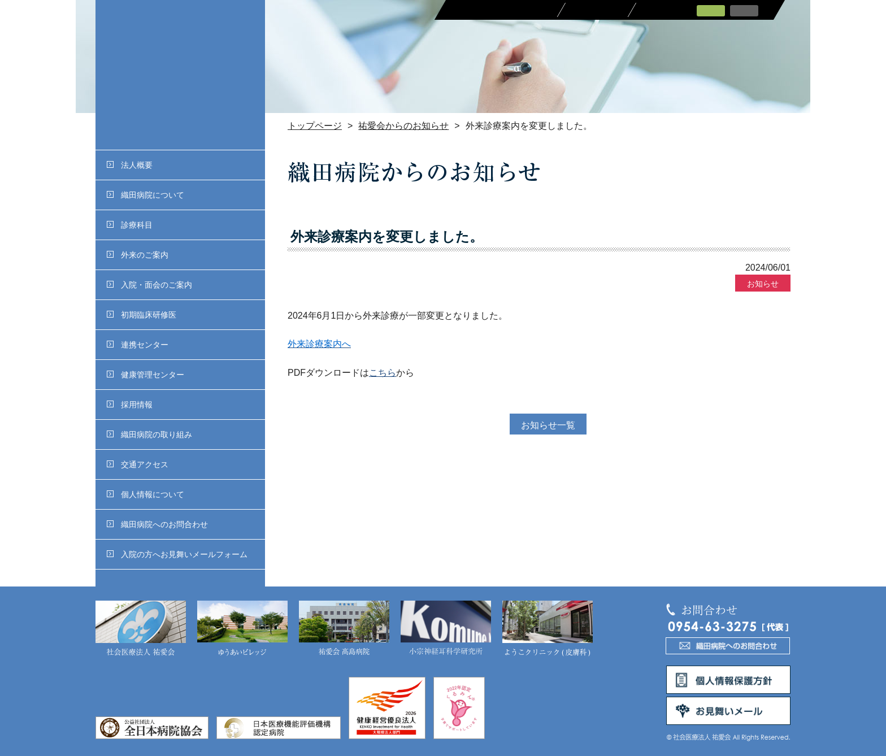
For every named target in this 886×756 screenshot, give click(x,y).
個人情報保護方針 (728, 680)
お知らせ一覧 (548, 425)
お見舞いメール (728, 711)
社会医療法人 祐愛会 (140, 629)
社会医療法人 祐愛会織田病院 (180, 75)
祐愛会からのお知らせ (403, 126)
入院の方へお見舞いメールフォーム (177, 554)
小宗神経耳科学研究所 (446, 629)
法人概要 (130, 165)
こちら (382, 372)
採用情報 (130, 404)
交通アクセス (137, 464)
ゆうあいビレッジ (242, 629)
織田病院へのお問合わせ (157, 524)
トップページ (315, 126)
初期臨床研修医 (141, 314)
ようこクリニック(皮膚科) (547, 629)
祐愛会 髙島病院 (344, 629)
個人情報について (145, 494)
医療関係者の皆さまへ (501, 10)
